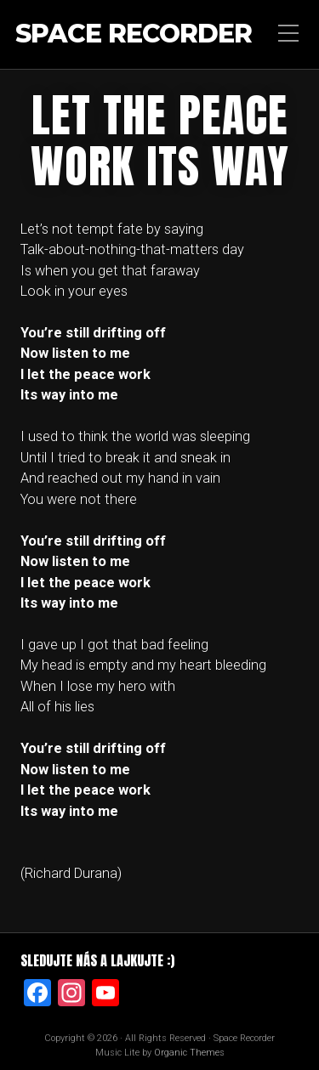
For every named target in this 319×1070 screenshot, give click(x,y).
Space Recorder (133, 34)
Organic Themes (189, 1052)
